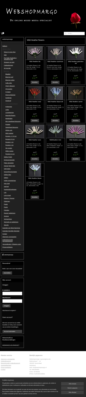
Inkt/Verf (6, 186)
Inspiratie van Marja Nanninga (11, 228)
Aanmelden (7, 273)
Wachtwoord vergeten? (9, 310)
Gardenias (8, 98)
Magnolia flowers (10, 115)
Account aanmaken (9, 331)
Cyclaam (8, 92)
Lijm (5, 192)
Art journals (7, 68)
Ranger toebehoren (9, 213)
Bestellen (35, 82)
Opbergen (7, 201)
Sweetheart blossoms (11, 127)
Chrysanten (8, 89)
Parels (6, 207)
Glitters (6, 177)
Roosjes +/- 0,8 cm (11, 136)
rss (41, 393)
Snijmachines (8, 219)
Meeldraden (8, 118)
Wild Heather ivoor (35, 140)
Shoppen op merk (9, 62)
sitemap (37, 393)
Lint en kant (7, 195)
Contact (4, 234)
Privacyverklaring (7, 247)
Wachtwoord (6, 297)
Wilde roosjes (9, 151)
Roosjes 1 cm (9, 142)
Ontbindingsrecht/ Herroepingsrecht (7, 240)
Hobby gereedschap (10, 180)
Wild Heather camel (75, 101)
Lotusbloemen (9, 112)
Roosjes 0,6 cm (10, 139)
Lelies (7, 109)
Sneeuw (6, 216)
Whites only (8, 130)
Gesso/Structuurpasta (10, 172)
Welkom (4, 46)
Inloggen (6, 306)
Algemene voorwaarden (9, 237)
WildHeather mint (55, 140)
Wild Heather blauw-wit (55, 101)
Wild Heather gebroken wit (76, 62)
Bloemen (6, 71)
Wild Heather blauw (34, 178)
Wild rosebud (9, 133)
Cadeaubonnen (8, 65)
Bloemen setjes (10, 80)
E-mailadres (6, 290)
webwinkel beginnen (47, 393)
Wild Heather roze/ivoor (55, 61)
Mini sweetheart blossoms (13, 121)
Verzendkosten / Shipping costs (11, 244)
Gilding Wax (7, 174)
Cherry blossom (10, 86)
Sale (5, 55)
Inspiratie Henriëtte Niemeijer (11, 231)
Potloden (6, 210)
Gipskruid (8, 100)
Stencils (6, 225)
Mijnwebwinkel (61, 393)
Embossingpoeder (9, 160)
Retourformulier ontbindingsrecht (10, 363)
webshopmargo (7, 255)
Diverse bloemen (10, 95)
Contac (3, 369)
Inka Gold (7, 183)
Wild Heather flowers (11, 104)
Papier (6, 204)
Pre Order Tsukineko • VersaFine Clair (10, 58)
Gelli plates (7, 169)
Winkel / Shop (6, 49)
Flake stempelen (9, 163)
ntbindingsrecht (6, 361)
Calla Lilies (8, 83)
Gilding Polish (8, 157)
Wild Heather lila (34, 61)
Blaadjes (8, 74)
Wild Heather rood (35, 101)
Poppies (7, 124)
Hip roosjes (8, 148)
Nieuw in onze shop (9, 52)
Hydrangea (8, 106)
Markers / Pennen (9, 198)
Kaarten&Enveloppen (10, 189)
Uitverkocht (75, 82)
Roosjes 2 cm (9, 145)
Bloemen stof (9, 77)
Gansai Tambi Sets (9, 166)
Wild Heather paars (75, 140)
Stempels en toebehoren (11, 222)
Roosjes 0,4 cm (10, 154)
